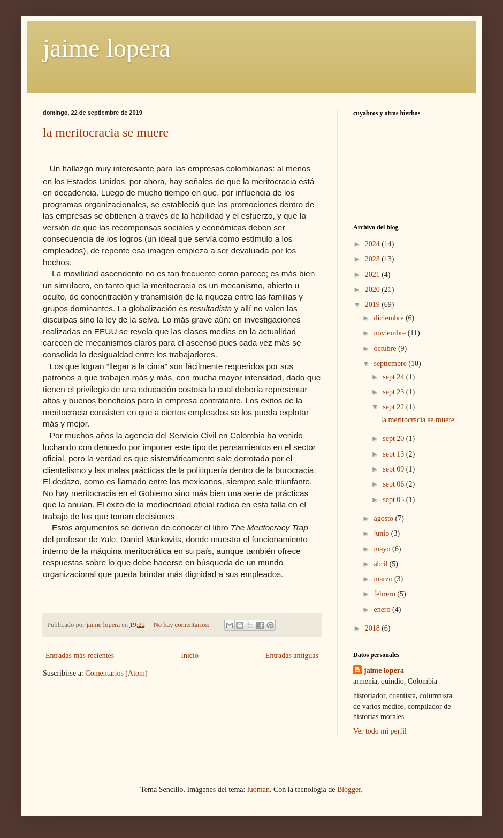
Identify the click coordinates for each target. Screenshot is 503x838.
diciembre (389, 318)
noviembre (390, 333)
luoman (258, 789)
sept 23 (394, 392)
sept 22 (394, 407)
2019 (373, 305)
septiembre (391, 364)
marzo (384, 579)
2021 (373, 275)
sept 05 (394, 500)
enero (383, 609)
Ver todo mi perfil (380, 731)
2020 (373, 290)
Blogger (349, 789)
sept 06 (394, 484)
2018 (373, 628)
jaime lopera (107, 48)
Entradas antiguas (291, 656)
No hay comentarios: (182, 624)
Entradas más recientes (79, 656)
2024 (373, 244)
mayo (383, 549)
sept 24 (394, 377)
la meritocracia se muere (106, 132)
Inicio (190, 656)
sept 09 (394, 469)
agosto (384, 518)
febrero (385, 594)
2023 (373, 259)
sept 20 (394, 439)
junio (382, 533)
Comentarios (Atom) (116, 673)
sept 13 (394, 454)
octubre (386, 349)
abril (381, 564)
